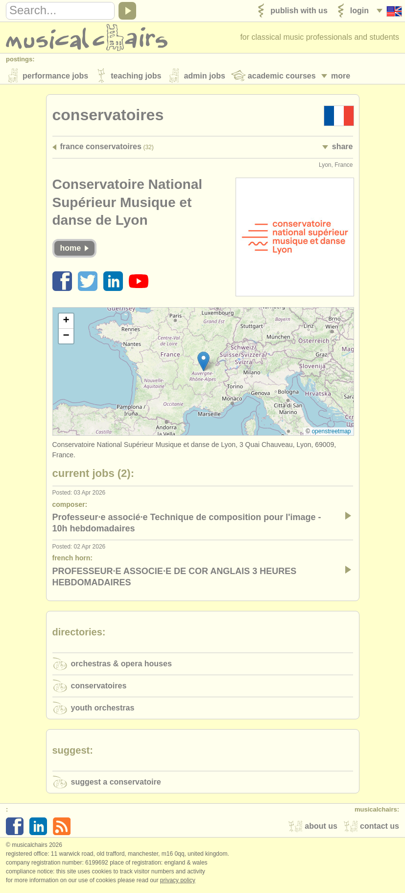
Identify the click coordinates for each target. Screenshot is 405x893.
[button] (203, 364)
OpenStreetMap (331, 433)
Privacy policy (177, 882)
